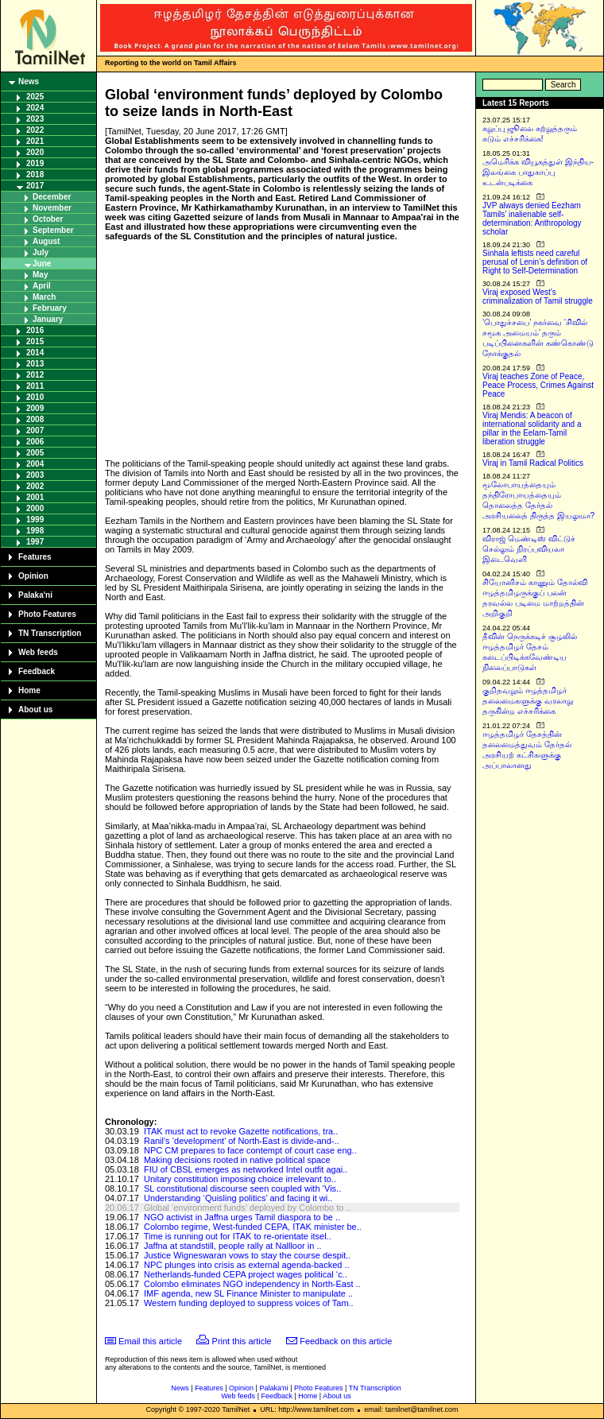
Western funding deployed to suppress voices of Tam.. (249, 1303)
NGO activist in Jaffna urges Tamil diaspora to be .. (242, 1217)
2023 (35, 118)
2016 (35, 330)
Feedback (36, 671)
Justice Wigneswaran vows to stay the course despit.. (247, 1255)
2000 (35, 508)
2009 (35, 408)
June (42, 263)
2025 (35, 96)
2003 (35, 475)
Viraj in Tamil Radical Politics (532, 463)
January (48, 319)
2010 (35, 397)
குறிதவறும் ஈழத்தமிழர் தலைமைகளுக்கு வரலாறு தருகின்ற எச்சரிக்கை (527, 700)
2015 (35, 341)
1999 (35, 519)
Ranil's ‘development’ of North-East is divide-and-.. (241, 1141)
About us (35, 709)
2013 (35, 363)
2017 (35, 185)
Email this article (150, 1341)
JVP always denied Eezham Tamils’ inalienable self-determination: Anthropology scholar (532, 218)
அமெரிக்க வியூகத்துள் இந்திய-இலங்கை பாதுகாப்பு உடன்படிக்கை (538, 172)
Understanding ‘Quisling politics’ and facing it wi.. (238, 1198)
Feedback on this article (346, 1341)
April (42, 285)
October (48, 219)
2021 (35, 141)
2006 (35, 441)
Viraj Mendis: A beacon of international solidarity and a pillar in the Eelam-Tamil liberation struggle (532, 428)
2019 (35, 163)
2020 (35, 152)
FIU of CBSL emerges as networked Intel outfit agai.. (245, 1169)
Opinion (33, 576)
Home (29, 690)
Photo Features (47, 614)
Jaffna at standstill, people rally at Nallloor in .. (233, 1245)
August (46, 241)
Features (35, 556)
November (52, 208)
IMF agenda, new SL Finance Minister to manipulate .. (248, 1293)
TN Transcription (49, 633)
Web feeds (38, 652)
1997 (35, 541)
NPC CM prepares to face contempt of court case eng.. (250, 1150)
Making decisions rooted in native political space (237, 1160)
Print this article (242, 1341)
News (28, 81)
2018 (35, 174)
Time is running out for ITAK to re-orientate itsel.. (237, 1236)
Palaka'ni (35, 595)
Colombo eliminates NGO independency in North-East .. (252, 1284)
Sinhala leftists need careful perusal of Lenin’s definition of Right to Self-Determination (534, 262)
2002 (35, 486)
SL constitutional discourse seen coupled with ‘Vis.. (242, 1188)
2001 (35, 497)
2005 (35, 452)
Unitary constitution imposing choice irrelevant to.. (240, 1179)
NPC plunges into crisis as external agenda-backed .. (247, 1265)
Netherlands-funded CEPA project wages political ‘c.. (245, 1274)
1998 (35, 530)
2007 (35, 430)
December (52, 196)
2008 (35, 419)
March (44, 297)
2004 (35, 463)
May (40, 274)
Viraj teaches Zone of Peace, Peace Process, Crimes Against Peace (538, 385)
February (50, 308)
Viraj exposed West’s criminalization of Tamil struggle (537, 296)
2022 (35, 130)
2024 (35, 107)
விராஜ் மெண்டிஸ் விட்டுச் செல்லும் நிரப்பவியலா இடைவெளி (528, 549)
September (53, 230)
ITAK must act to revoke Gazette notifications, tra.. (241, 1131)
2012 (35, 374)
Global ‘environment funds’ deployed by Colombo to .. (247, 1207)
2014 (35, 352)
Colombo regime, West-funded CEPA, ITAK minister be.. (253, 1226)
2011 (35, 386)
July (40, 252)
